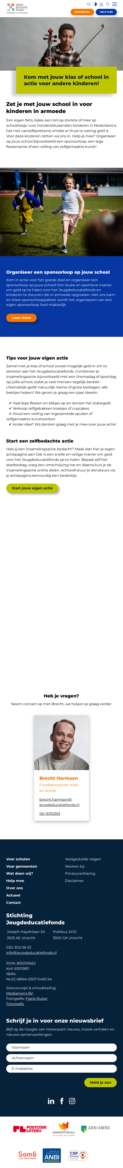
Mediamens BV (19, 993)
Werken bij (74, 866)
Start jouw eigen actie (32, 488)
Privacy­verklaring (80, 873)
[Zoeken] (108, 4)
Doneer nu (82, 11)
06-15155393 (49, 814)
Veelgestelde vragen (83, 859)
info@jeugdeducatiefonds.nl (31, 953)
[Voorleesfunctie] (88, 4)
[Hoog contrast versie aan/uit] (95, 4)
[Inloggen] (101, 4)
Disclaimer (74, 881)
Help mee (106, 11)
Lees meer (21, 318)
